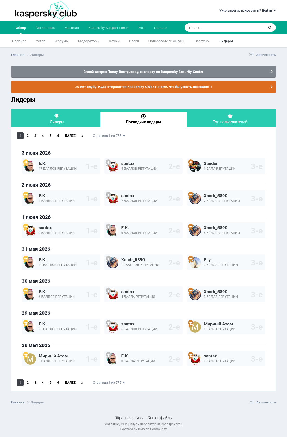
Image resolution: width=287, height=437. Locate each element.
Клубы (114, 41)
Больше (160, 27)
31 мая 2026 (36, 249)
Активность (45, 27)
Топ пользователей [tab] (230, 119)
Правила (19, 41)
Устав (41, 41)
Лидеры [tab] (57, 119)
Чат (142, 27)
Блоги (134, 41)
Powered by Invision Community (143, 429)
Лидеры (226, 41)
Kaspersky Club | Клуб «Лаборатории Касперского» (143, 424)
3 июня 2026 (36, 153)
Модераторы (88, 41)
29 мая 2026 (36, 313)
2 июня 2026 (36, 185)
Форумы (62, 41)
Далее (70, 136)
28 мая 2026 (36, 345)
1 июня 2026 (36, 217)
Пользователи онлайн (166, 41)
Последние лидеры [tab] (143, 119)
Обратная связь (128, 417)
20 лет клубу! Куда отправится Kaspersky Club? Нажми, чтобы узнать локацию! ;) (143, 87)
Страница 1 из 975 (109, 136)
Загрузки (202, 41)
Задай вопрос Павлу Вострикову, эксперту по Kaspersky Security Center (143, 71)
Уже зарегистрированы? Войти (247, 10)
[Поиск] (214, 27)
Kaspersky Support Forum (108, 27)
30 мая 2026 (36, 281)
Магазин (72, 27)
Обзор (21, 29)
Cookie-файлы (160, 417)
